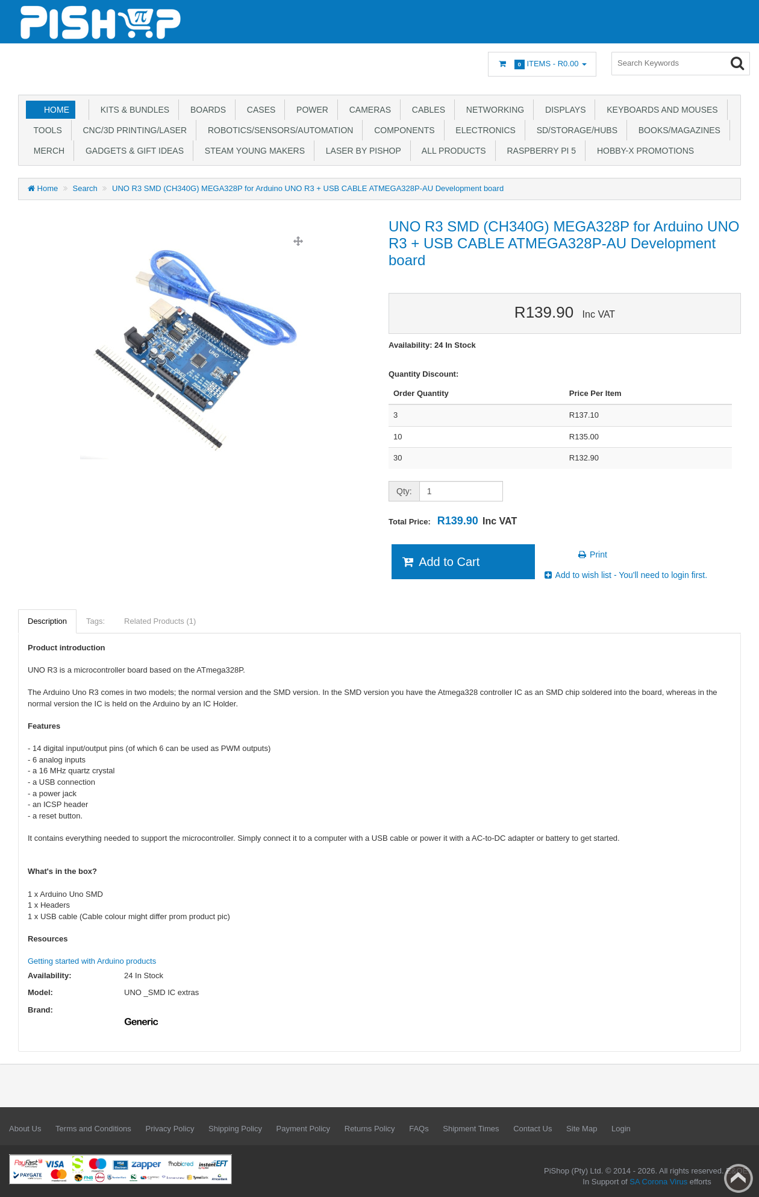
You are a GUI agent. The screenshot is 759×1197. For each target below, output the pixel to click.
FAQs (419, 1128)
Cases (258, 110)
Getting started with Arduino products (92, 961)
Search (85, 188)
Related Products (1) (160, 621)
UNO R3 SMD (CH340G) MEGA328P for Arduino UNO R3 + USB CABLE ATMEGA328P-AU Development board (308, 188)
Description (47, 621)
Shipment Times (471, 1128)
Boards (206, 110)
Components (401, 130)
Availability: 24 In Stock (432, 345)
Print (591, 554)
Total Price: (453, 521)
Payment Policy (303, 1128)
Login (621, 1128)
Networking (492, 110)
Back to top (738, 1178)
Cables (426, 110)
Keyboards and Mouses (659, 110)
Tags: (95, 621)
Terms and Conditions (93, 1128)
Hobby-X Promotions (643, 151)
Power (310, 110)
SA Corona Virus (658, 1181)
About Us (25, 1128)
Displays (563, 110)
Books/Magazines (677, 130)
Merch (46, 151)
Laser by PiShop (361, 151)
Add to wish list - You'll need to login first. (625, 575)
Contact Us (532, 1128)
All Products (451, 151)
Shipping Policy (235, 1128)
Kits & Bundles (132, 110)
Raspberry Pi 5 (539, 151)
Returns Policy (370, 1128)
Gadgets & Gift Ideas (132, 151)
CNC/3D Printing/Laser (132, 130)
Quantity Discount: (423, 374)
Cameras (368, 110)
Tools (45, 130)
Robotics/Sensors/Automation (278, 130)
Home (56, 110)
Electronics (483, 130)
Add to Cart (440, 561)
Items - (542, 64)
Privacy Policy (169, 1128)
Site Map (581, 1128)
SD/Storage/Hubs (574, 130)
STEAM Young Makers (252, 151)
